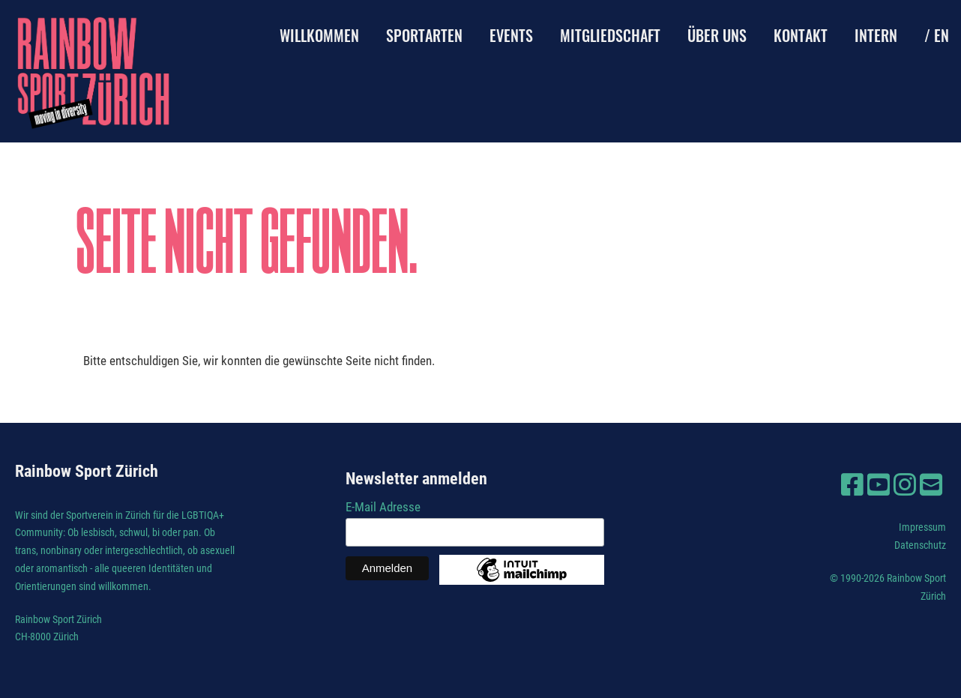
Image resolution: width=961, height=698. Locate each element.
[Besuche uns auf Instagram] (905, 485)
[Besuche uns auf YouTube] (878, 485)
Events (511, 35)
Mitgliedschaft (610, 35)
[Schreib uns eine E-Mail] (931, 485)
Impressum (922, 527)
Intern (876, 35)
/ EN (936, 35)
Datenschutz (920, 545)
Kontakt (801, 35)
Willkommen (319, 35)
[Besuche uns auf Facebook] (852, 485)
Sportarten (424, 35)
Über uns (717, 35)
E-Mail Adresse (383, 506)
